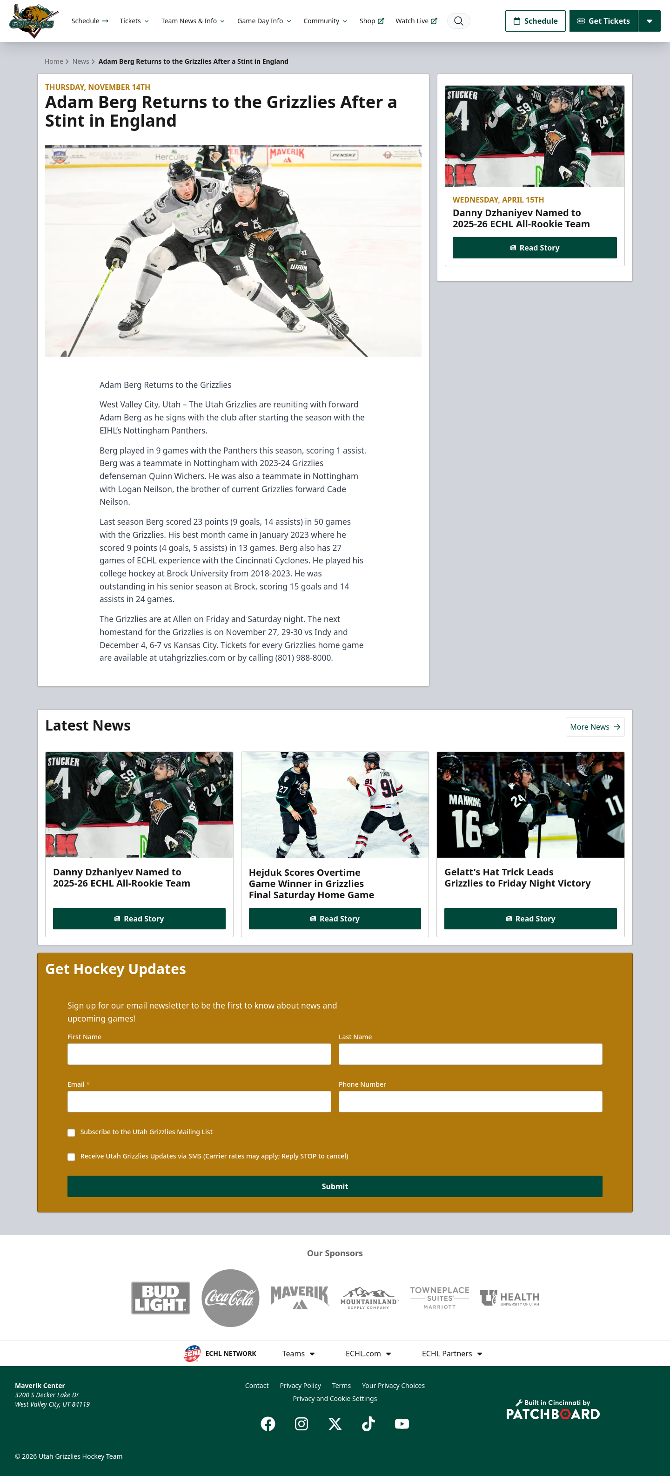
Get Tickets (603, 21)
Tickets (135, 20)
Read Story (534, 248)
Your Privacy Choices (393, 1385)
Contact (257, 1385)
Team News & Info (193, 20)
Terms (341, 1385)
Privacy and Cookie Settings (335, 1398)
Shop (372, 20)
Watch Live (417, 20)
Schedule (90, 20)
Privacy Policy (300, 1385)
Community (326, 20)
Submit (335, 1186)
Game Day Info (264, 20)
